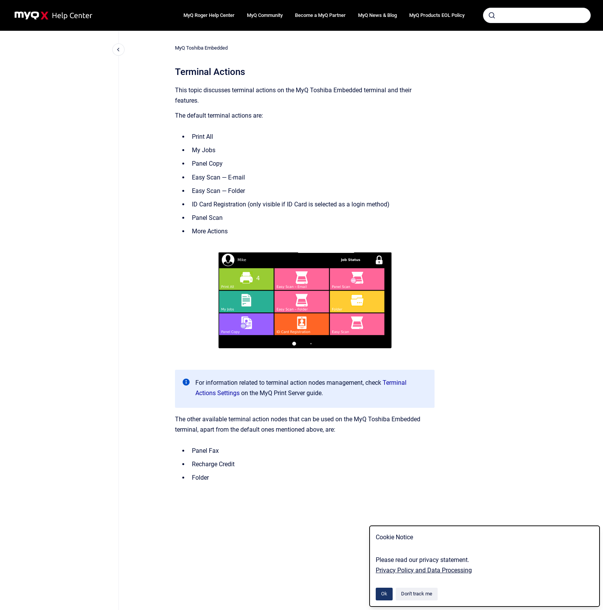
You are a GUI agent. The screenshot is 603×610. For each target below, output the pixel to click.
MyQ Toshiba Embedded (201, 48)
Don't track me (416, 594)
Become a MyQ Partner (320, 15)
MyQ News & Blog (377, 15)
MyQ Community (265, 15)
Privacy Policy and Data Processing (424, 570)
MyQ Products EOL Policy (437, 15)
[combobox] (536, 15)
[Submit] (492, 15)
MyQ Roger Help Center (209, 15)
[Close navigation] (118, 49)
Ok (384, 594)
